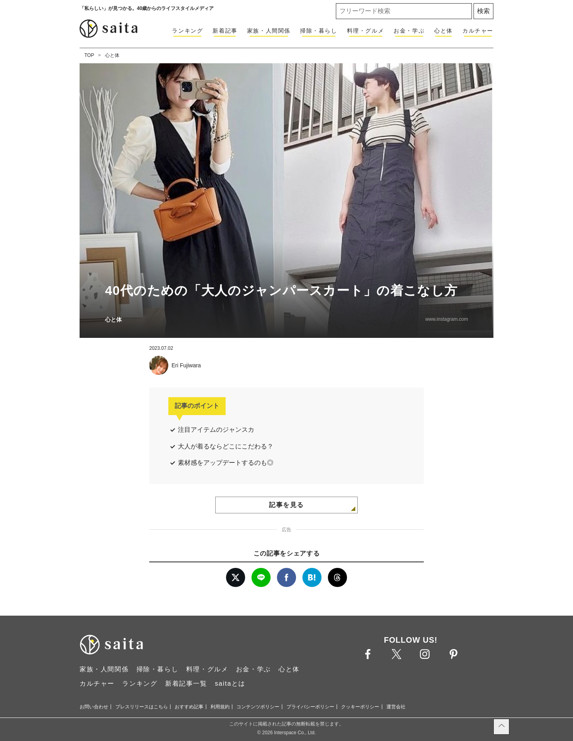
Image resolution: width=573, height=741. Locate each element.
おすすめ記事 (189, 707)
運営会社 (395, 707)
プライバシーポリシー (310, 707)
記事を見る (286, 504)
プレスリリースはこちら (141, 707)
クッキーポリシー (360, 707)
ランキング (187, 30)
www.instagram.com (446, 319)
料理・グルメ (365, 30)
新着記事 (224, 30)
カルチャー (477, 30)
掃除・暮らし (318, 30)
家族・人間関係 (268, 30)
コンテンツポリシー (257, 707)
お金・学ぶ (409, 30)
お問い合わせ (94, 707)
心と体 (443, 30)
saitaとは (230, 683)
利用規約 (220, 707)
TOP (89, 55)
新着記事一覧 (186, 683)
